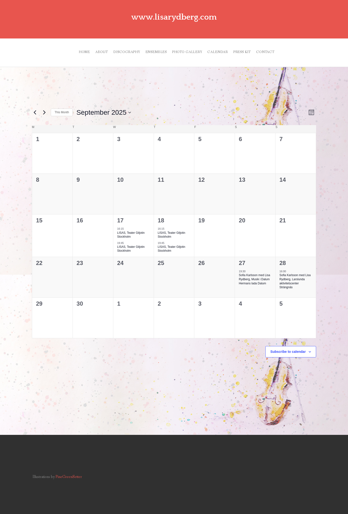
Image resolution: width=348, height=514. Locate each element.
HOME (63, 49)
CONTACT (281, 49)
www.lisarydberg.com (174, 16)
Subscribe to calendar (288, 346)
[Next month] (44, 107)
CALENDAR (223, 49)
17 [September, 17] (120, 214)
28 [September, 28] (282, 257)
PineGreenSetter (69, 471)
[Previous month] (35, 107)
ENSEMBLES (151, 49)
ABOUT (86, 49)
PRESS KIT (252, 49)
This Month (62, 106)
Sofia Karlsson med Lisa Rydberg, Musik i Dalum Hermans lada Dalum (254, 273)
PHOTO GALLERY (187, 49)
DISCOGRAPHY (116, 49)
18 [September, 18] (161, 214)
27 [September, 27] (242, 257)
